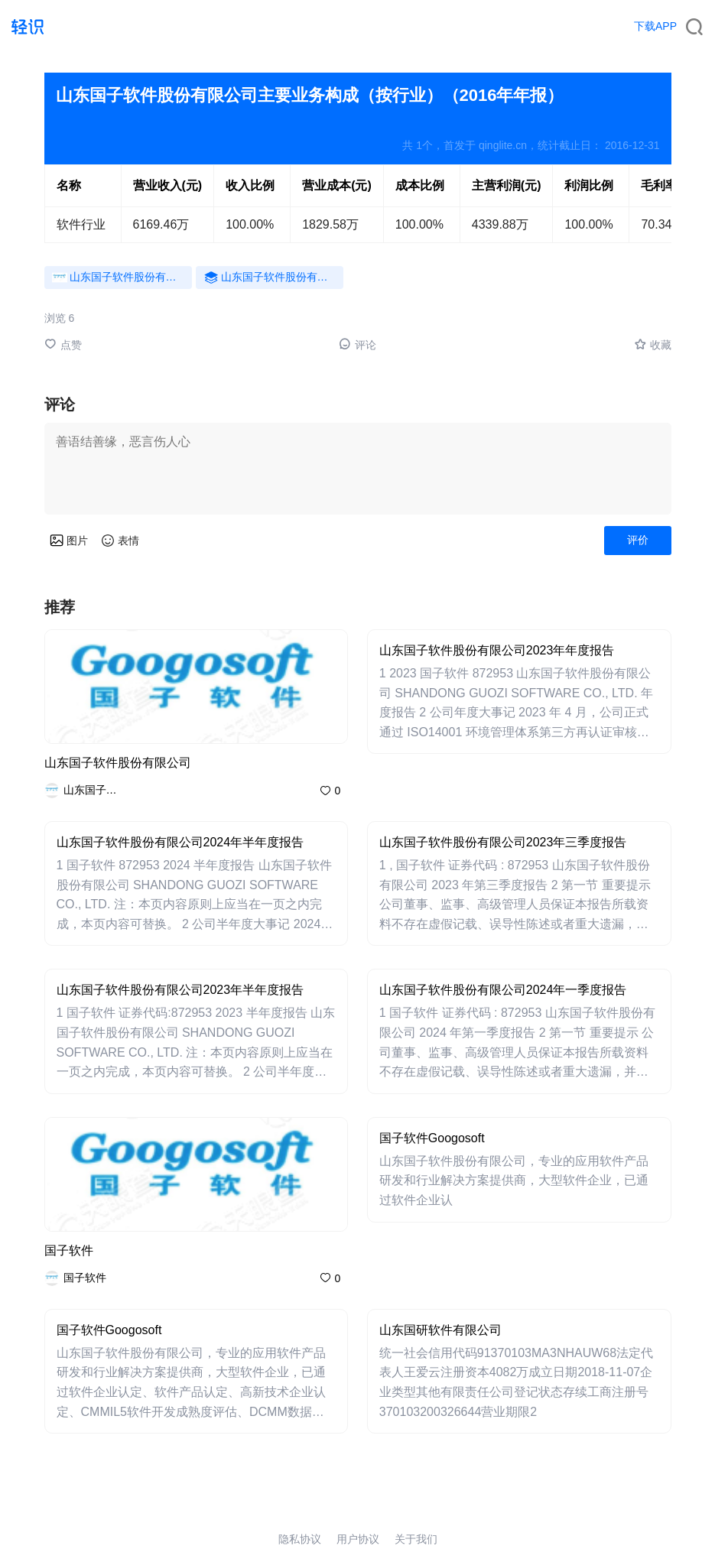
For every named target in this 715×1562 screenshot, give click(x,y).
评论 (357, 344)
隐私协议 (299, 1539)
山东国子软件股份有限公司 (117, 762)
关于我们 (416, 1539)
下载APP (655, 26)
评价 (637, 540)
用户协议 (357, 1539)
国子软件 (68, 1250)
